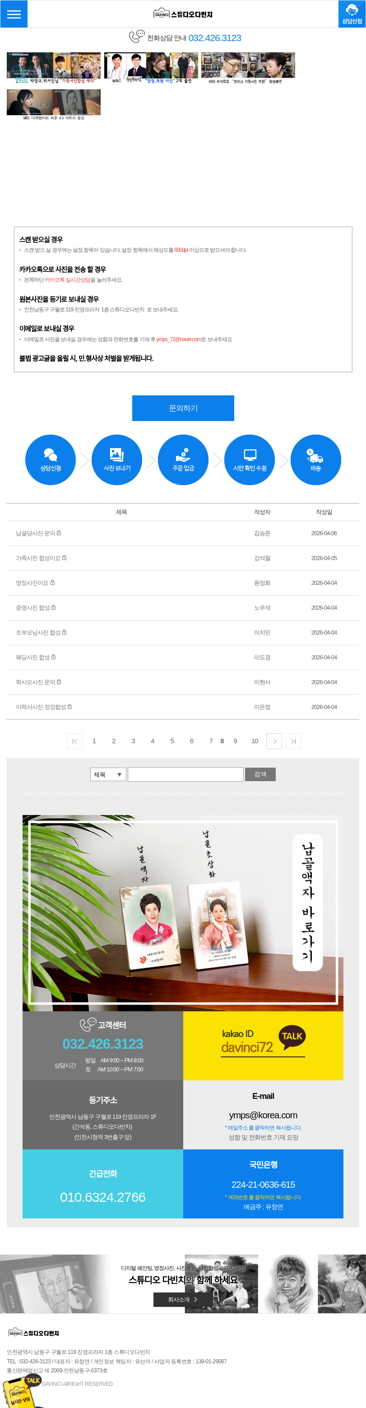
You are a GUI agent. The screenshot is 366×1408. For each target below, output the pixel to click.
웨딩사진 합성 (36, 617)
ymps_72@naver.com (178, 299)
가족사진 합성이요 (41, 518)
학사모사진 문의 (38, 642)
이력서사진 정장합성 (44, 667)
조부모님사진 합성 (41, 592)
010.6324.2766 (102, 1158)
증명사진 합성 (36, 568)
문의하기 (183, 368)
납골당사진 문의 (38, 493)
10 (254, 701)
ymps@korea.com (263, 1075)
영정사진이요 (35, 543)
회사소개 (183, 1259)
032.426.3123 (103, 1004)
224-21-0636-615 (263, 1144)
